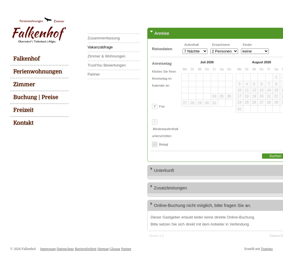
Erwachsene (221, 44)
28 (192, 103)
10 (239, 90)
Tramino (267, 249)
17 (239, 96)
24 (214, 96)
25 (221, 96)
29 (199, 103)
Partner (94, 74)
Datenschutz (65, 249)
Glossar (115, 249)
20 (261, 96)
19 (254, 96)
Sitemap (103, 249)
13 (261, 90)
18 (247, 96)
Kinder (247, 44)
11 (247, 90)
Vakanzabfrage (100, 47)
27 (185, 103)
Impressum (48, 249)
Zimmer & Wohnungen (106, 56)
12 (254, 90)
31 (214, 103)
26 (229, 96)
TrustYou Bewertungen (107, 65)
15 (276, 90)
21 (269, 96)
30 (207, 103)
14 (269, 90)
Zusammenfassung (104, 38)
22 (276, 96)
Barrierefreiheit (85, 249)
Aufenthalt (191, 44)
